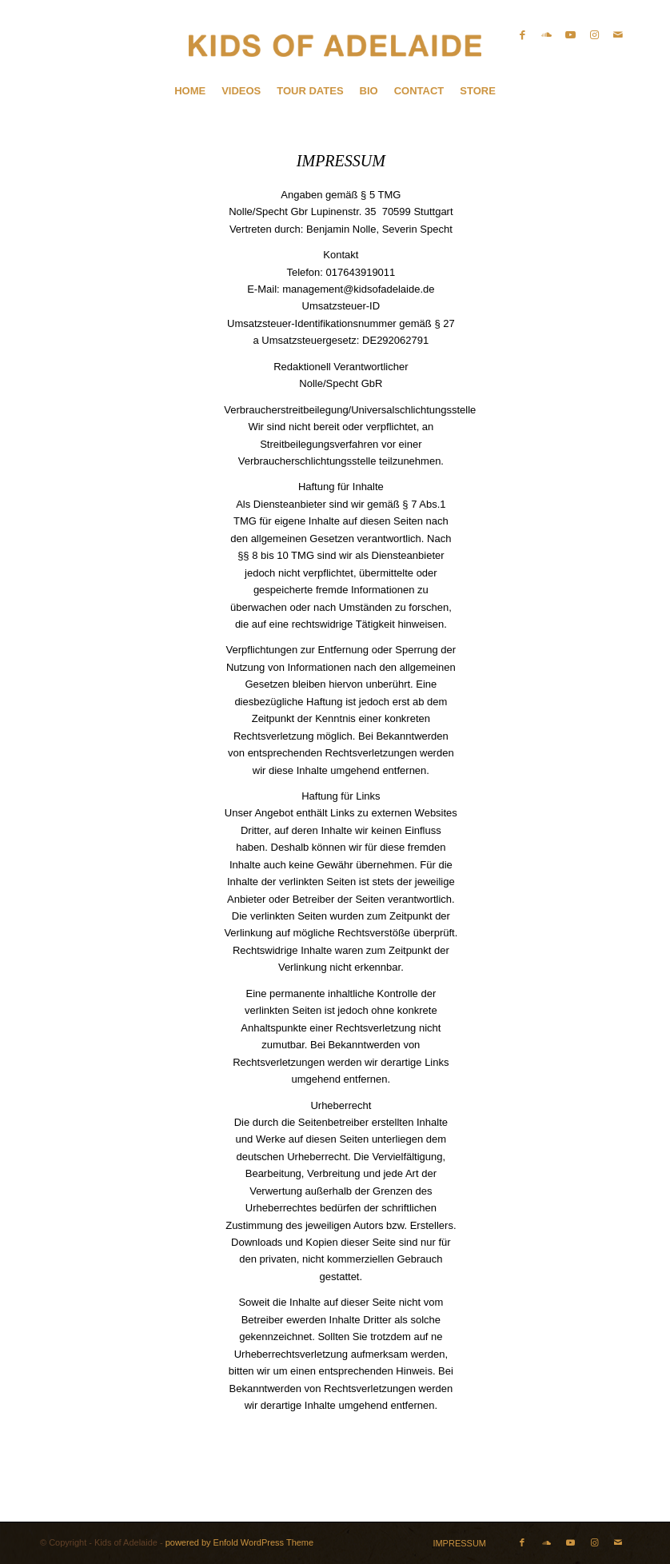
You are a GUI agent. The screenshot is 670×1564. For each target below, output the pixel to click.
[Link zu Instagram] (594, 35)
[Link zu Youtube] (570, 35)
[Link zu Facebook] (522, 35)
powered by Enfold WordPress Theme (239, 1542)
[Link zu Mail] (618, 35)
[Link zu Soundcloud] (546, 35)
